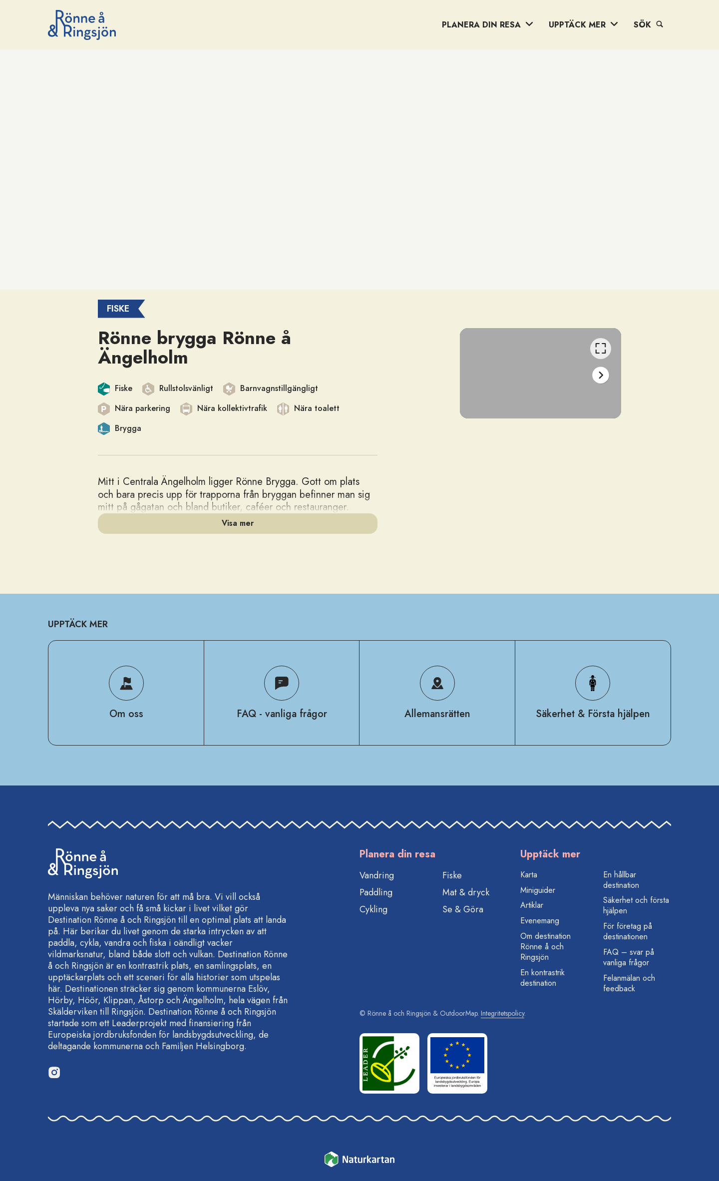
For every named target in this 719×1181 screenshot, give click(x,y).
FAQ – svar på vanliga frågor (628, 957)
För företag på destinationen (627, 931)
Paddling (376, 892)
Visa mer (238, 523)
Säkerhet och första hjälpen (636, 905)
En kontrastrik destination (542, 978)
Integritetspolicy (502, 1013)
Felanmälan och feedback (629, 983)
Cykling (373, 909)
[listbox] (540, 373)
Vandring (377, 875)
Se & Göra (462, 909)
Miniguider (537, 890)
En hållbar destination (621, 880)
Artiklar (531, 905)
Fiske (452, 875)
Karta (528, 874)
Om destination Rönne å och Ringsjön (545, 946)
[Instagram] (54, 1072)
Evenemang (539, 920)
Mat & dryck (465, 892)
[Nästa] (600, 375)
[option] (540, 373)
